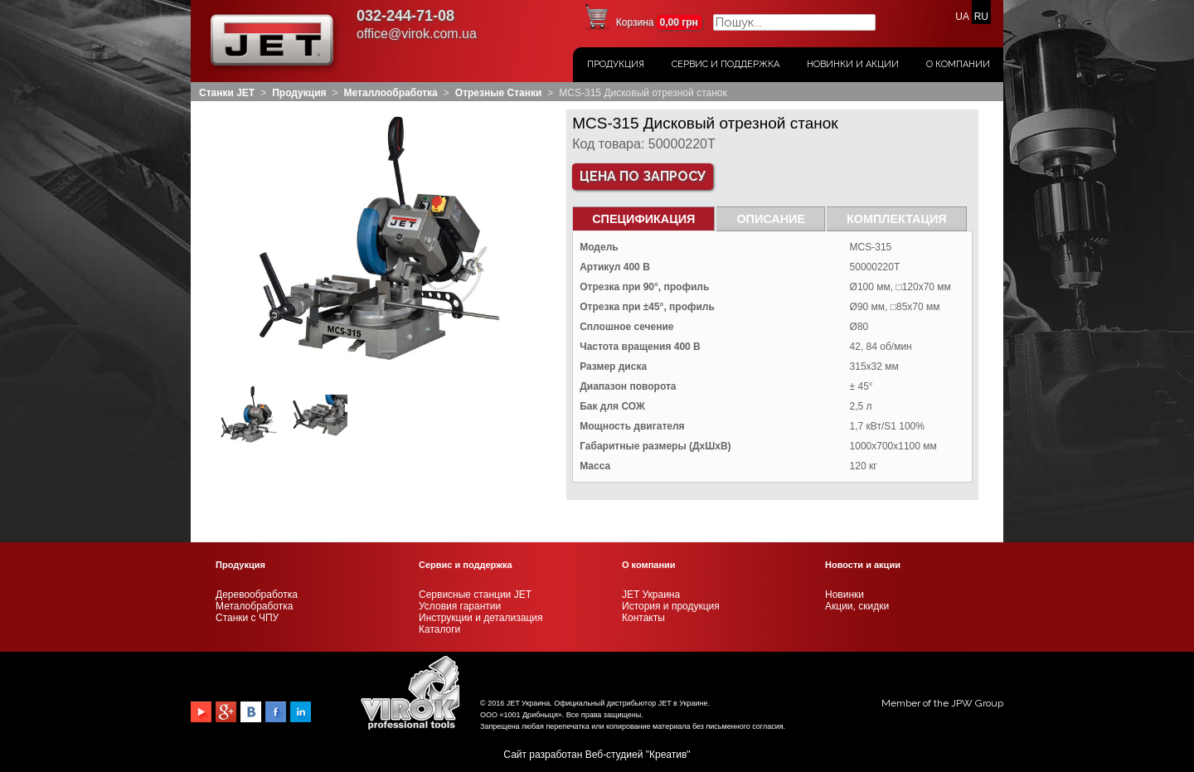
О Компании (958, 64)
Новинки (844, 594)
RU (981, 16)
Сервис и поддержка (725, 64)
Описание (770, 219)
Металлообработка (391, 93)
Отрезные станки (498, 93)
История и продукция (671, 606)
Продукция (615, 64)
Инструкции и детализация (480, 618)
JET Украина (651, 594)
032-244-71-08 (405, 15)
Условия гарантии (460, 606)
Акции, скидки (857, 606)
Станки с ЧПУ (247, 618)
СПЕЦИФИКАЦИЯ (643, 219)
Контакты (643, 618)
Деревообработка (257, 594)
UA (961, 16)
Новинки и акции (853, 64)
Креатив (668, 754)
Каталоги (439, 629)
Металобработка (254, 606)
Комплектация (897, 219)
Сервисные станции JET (475, 594)
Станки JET (227, 93)
